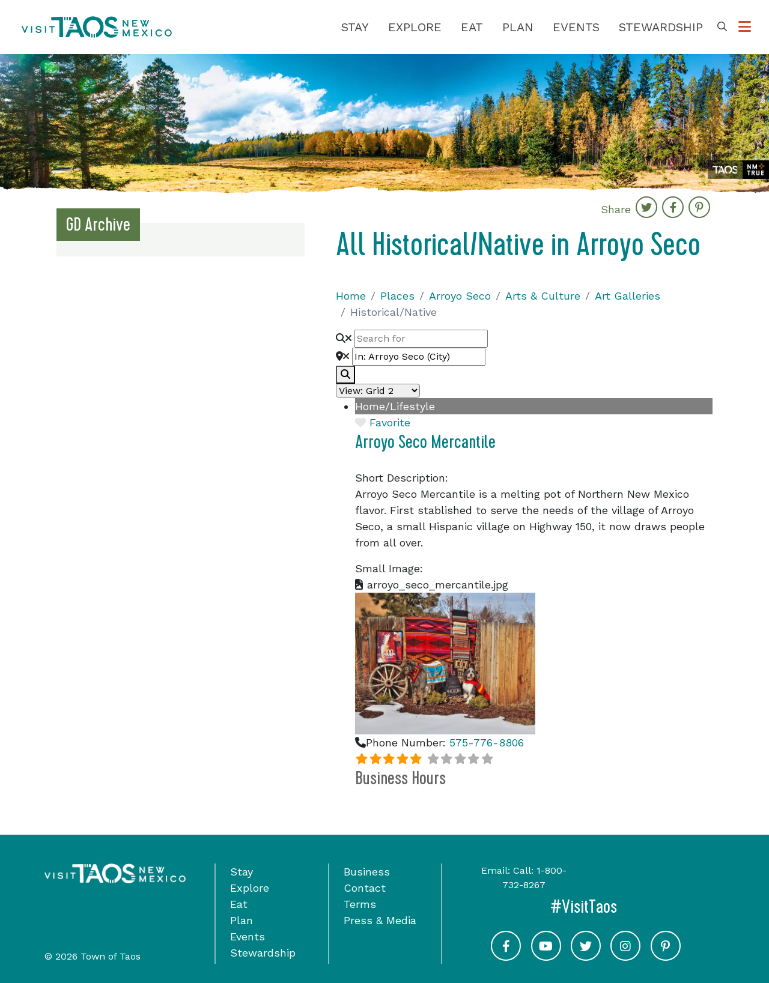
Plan (517, 27)
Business (367, 871)
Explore (415, 27)
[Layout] (378, 391)
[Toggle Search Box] (722, 27)
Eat (472, 27)
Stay (355, 27)
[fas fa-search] (345, 375)
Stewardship (661, 27)
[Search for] (421, 339)
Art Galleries (627, 295)
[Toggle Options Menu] (745, 27)
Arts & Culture (542, 295)
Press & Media (380, 920)
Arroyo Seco (460, 295)
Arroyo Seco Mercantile (425, 442)
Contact (365, 888)
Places (397, 295)
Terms (360, 904)
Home (351, 295)
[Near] (418, 357)
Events (576, 27)
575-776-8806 (486, 742)
